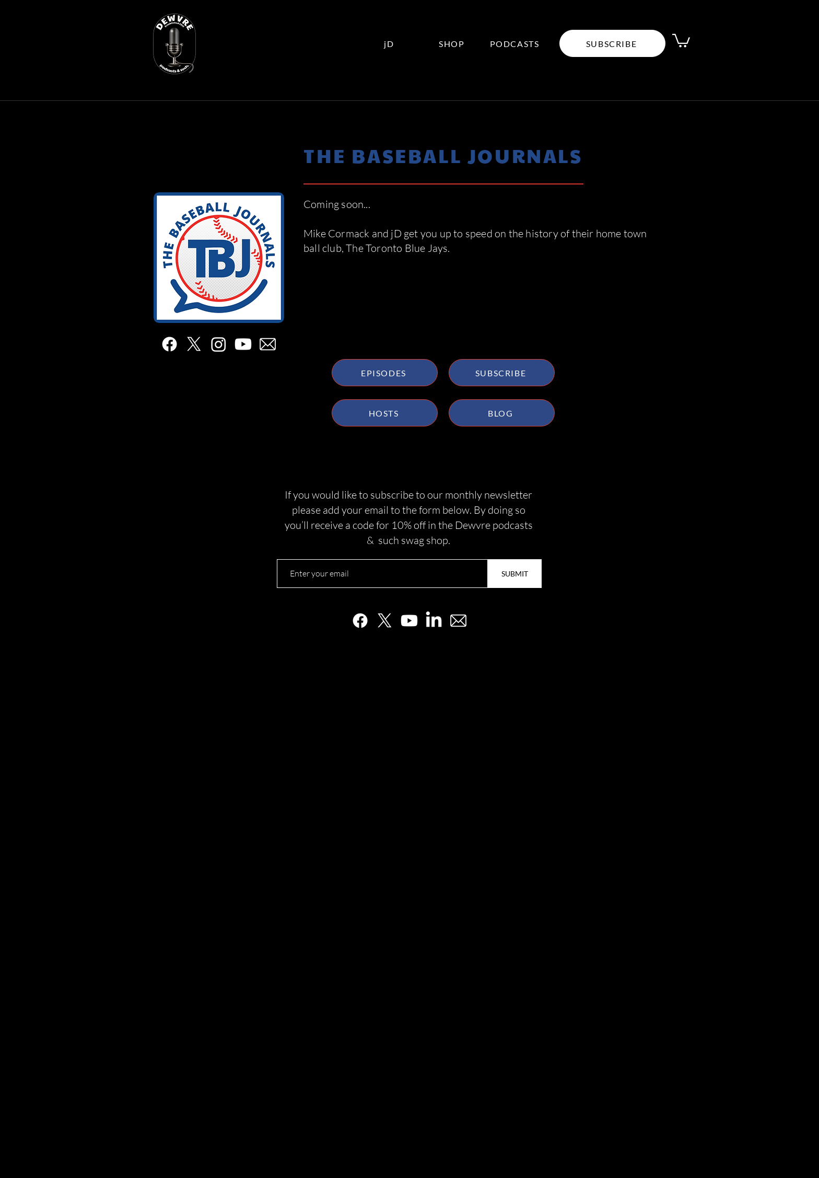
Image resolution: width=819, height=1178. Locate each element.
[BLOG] (502, 412)
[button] (612, 43)
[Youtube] (243, 344)
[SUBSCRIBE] (502, 372)
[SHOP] (453, 43)
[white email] (267, 344)
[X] (194, 344)
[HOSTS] (385, 412)
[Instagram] (218, 344)
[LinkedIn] (433, 620)
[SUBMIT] (515, 573)
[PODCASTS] (515, 43)
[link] (681, 40)
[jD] (390, 43)
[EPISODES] (385, 372)
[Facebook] (169, 344)
